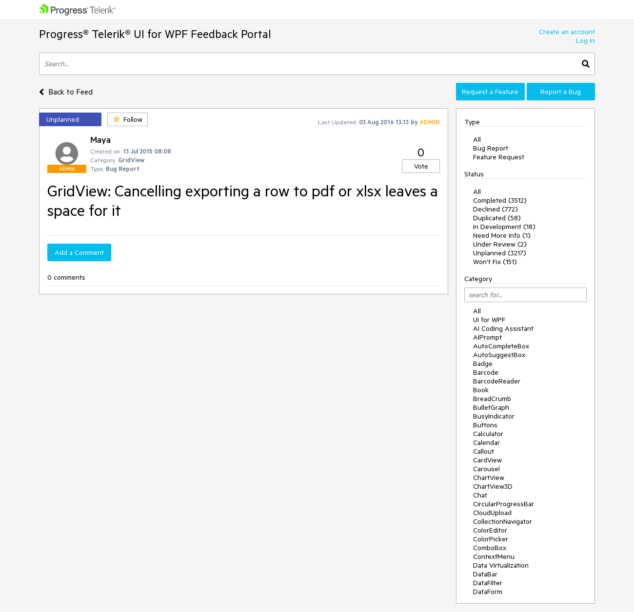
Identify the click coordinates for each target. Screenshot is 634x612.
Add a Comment (79, 252)
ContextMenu (494, 556)
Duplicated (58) (497, 217)
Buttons (485, 425)
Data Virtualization (501, 565)
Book (481, 389)
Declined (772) (495, 209)
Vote (421, 166)
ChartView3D (493, 486)
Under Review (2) (500, 244)
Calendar (486, 442)
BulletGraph (491, 407)
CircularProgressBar (503, 503)
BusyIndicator (494, 416)
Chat (480, 495)
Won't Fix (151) (495, 261)
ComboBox (489, 547)
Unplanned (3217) (499, 253)
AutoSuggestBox (499, 354)
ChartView (488, 477)
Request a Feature (490, 91)
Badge (483, 363)
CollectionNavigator (502, 521)
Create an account (567, 31)
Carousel (486, 468)
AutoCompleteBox (501, 346)
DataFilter (487, 582)
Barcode (485, 372)
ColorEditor (490, 530)
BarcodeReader (496, 381)
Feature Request (498, 157)
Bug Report (490, 148)
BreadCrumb (492, 398)
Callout (483, 451)
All (477, 139)
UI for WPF (489, 319)
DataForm (487, 591)
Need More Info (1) (502, 235)
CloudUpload (492, 512)
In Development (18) (504, 226)
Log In (585, 40)
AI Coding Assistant (503, 328)
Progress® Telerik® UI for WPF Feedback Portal (155, 34)
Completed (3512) (500, 200)
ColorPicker (490, 539)
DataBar (485, 574)
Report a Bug (560, 91)
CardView (487, 460)
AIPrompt (487, 337)
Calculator (488, 433)
